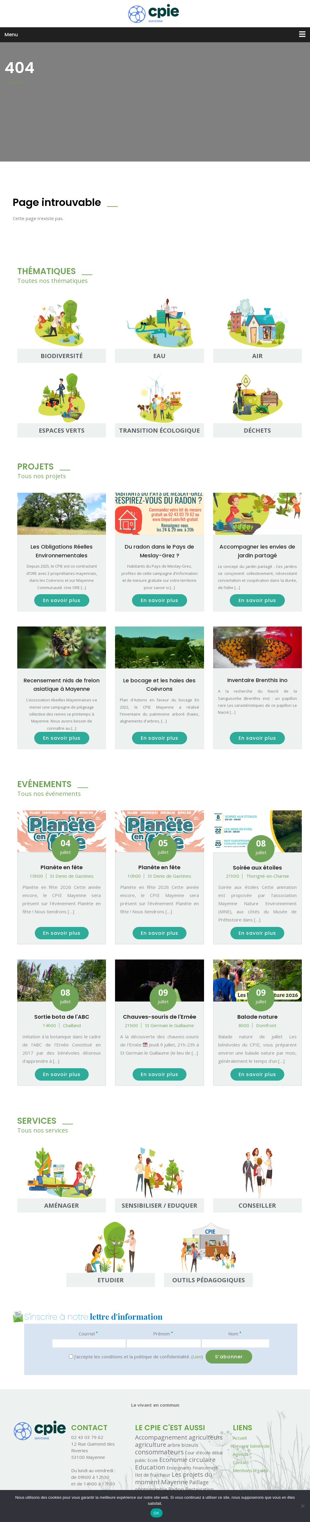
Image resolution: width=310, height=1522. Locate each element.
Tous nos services (42, 1130)
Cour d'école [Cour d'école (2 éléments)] (198, 1453)
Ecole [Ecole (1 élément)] (152, 1460)
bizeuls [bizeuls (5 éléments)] (189, 1444)
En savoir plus (62, 600)
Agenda (241, 1454)
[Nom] (235, 1343)
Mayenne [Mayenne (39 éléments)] (174, 1482)
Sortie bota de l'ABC (61, 1017)
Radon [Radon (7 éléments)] (176, 1489)
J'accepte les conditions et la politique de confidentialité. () (136, 1357)
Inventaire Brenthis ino (257, 680)
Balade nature (257, 1017)
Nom (234, 1333)
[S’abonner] (229, 1356)
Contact (241, 1462)
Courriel (88, 1333)
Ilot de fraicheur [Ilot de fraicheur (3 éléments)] (152, 1475)
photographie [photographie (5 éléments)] (151, 1489)
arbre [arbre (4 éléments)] (173, 1445)
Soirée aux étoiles (257, 867)
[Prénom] (164, 1343)
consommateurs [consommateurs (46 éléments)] (159, 1452)
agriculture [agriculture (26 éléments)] (150, 1444)
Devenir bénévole (251, 1446)
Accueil (240, 1438)
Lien (197, 1357)
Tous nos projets (41, 476)
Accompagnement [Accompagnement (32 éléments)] (161, 1437)
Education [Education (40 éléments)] (150, 1467)
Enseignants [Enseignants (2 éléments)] (179, 1468)
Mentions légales (250, 1470)
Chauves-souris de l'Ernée (159, 1017)
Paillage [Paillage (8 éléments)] (199, 1482)
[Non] (302, 1506)
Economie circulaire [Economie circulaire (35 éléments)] (187, 1459)
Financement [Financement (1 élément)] (205, 1468)
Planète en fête (62, 867)
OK (156, 1513)
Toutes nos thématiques (52, 281)
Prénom (163, 1333)
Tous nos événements (49, 794)
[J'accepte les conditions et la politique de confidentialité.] (71, 1356)
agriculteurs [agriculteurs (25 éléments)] (206, 1437)
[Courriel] (89, 1343)
